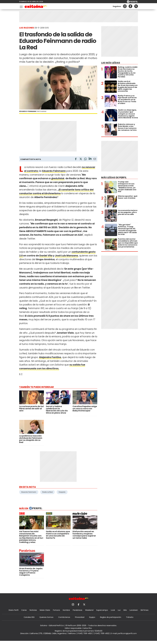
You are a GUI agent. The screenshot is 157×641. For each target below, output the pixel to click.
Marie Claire (45, 610)
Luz (119, 610)
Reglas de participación (110, 617)
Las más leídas (110, 63)
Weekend (89, 610)
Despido (62, 492)
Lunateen (134, 610)
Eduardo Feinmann (28, 492)
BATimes (144, 610)
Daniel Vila (45, 255)
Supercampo (102, 610)
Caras (24, 610)
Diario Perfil (13, 610)
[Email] (94, 159)
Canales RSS (29, 617)
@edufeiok (57, 178)
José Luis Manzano (66, 255)
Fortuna (56, 610)
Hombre (66, 610)
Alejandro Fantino (50, 357)
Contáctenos (64, 617)
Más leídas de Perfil (114, 177)
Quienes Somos (46, 617)
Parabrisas (77, 610)
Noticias (33, 610)
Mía (125, 610)
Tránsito (129, 617)
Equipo (92, 617)
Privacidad (79, 617)
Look (113, 610)
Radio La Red (47, 492)
